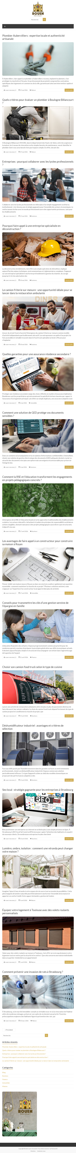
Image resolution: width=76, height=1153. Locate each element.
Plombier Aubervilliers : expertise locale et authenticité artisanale (24, 1047)
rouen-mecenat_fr (10, 90)
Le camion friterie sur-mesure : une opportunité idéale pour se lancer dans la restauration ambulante (37, 291)
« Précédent (9, 1030)
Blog (4, 1072)
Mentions (33, 1151)
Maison (33, 90)
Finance (34, 657)
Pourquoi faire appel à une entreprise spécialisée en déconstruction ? (25, 1057)
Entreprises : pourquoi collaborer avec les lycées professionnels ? (24, 1054)
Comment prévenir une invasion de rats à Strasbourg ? (32, 971)
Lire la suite (69, 90)
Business (34, 216)
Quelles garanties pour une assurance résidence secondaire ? (36, 354)
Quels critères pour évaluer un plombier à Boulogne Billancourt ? (24, 1050)
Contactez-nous (41, 1151)
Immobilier (33, 403)
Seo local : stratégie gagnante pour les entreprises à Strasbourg (37, 789)
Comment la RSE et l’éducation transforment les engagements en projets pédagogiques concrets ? (37, 478)
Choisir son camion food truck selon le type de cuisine (32, 667)
